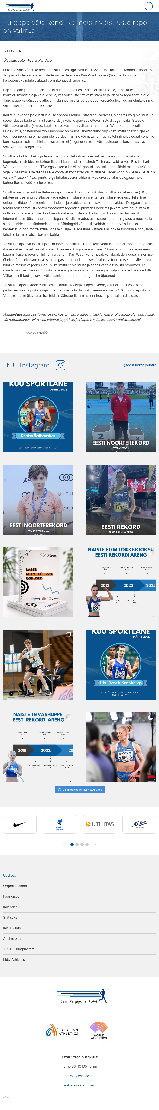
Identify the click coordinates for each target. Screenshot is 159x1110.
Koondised (11, 896)
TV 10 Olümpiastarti (19, 949)
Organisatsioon (15, 886)
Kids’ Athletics (14, 960)
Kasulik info (12, 928)
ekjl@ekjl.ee (79, 1076)
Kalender (10, 907)
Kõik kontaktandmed (79, 1085)
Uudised (9, 875)
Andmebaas (12, 939)
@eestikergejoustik (140, 365)
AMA (6, 1097)
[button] (72, 844)
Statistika (10, 918)
